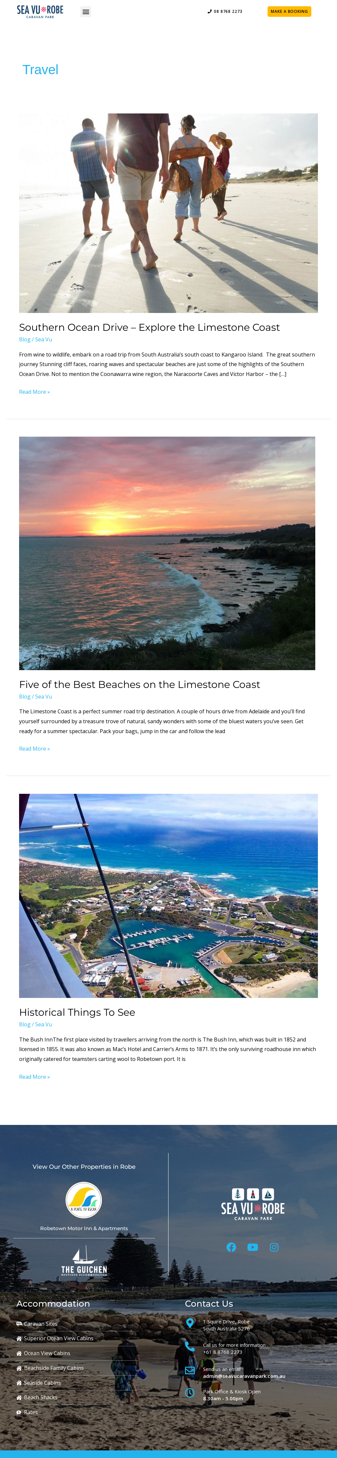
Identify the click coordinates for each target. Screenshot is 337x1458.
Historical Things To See (77, 1012)
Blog (25, 339)
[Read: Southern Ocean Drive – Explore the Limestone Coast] (168, 212)
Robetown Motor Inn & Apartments (84, 1228)
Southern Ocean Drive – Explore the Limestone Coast (149, 327)
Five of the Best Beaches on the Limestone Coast (139, 684)
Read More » (34, 391)
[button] (85, 11)
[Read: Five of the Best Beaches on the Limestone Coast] (167, 552)
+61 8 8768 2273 (223, 1352)
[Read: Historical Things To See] (168, 895)
